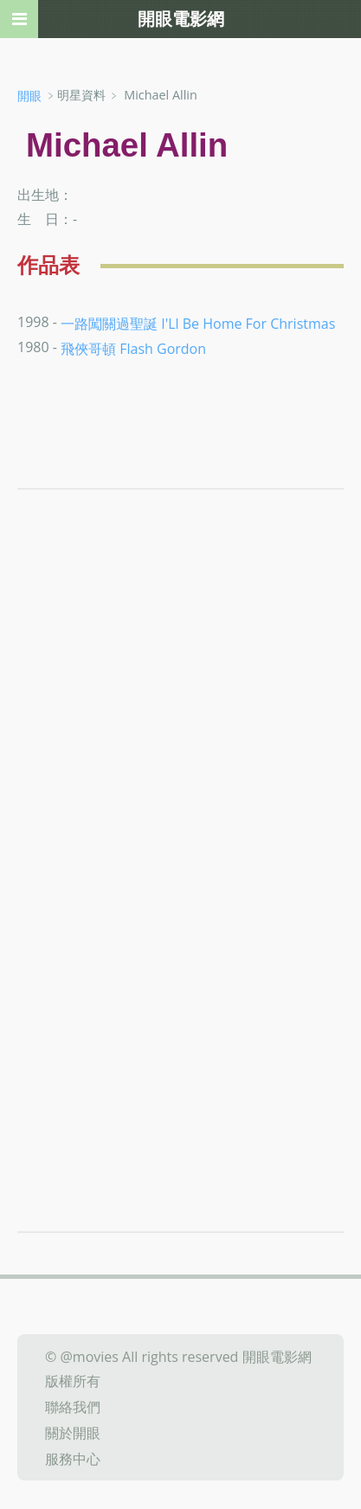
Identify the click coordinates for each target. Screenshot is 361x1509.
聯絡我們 (72, 1406)
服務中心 (72, 1457)
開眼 (29, 95)
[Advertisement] (180, 748)
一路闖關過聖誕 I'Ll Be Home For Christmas (198, 322)
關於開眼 (72, 1432)
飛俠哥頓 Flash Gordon (133, 348)
